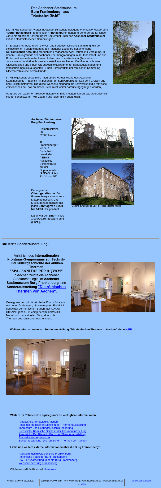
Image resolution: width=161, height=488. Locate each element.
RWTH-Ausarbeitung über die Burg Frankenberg (48, 459)
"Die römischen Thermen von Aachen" (41, 289)
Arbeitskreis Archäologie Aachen (38, 421)
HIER (129, 329)
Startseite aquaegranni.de (34, 437)
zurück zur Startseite (141, 481)
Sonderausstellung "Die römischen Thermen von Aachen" (53, 440)
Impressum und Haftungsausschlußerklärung (46, 427)
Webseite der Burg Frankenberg (38, 463)
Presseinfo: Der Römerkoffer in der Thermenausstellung (52, 434)
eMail (83, 484)
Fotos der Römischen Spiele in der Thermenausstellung (52, 424)
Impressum (50, 469)
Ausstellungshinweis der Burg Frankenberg (45, 453)
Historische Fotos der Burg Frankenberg (43, 456)
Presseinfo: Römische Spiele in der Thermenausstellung (52, 431)
